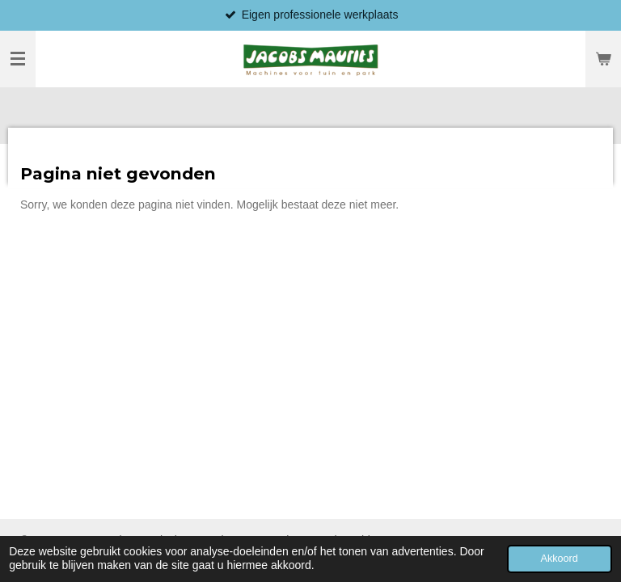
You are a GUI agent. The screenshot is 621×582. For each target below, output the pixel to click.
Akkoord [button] (559, 558)
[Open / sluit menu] (18, 59)
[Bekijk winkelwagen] (603, 59)
